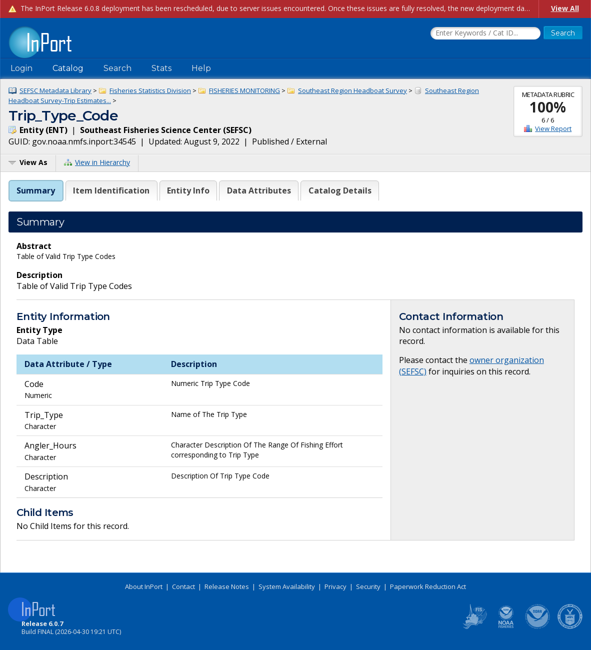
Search (118, 68)
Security (368, 586)
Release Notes (226, 586)
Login (21, 68)
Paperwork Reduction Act (428, 586)
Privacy (335, 586)
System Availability (286, 586)
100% (548, 107)
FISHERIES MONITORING (244, 90)
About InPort (143, 586)
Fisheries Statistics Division (150, 90)
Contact (183, 586)
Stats (162, 68)
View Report (553, 128)
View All (565, 8)
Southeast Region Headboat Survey (352, 90)
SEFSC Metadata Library (56, 90)
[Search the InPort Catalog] (485, 33)
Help (201, 68)
